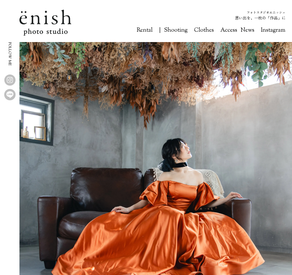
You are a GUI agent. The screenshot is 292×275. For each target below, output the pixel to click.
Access (228, 30)
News (247, 30)
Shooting (176, 30)
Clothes (204, 30)
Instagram (273, 30)
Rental (145, 30)
